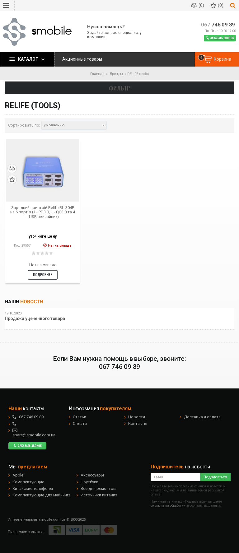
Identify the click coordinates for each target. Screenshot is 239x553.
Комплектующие (28, 482)
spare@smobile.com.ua (33, 432)
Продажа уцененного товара (35, 318)
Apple (17, 475)
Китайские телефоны (32, 488)
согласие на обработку (168, 506)
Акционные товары (82, 59)
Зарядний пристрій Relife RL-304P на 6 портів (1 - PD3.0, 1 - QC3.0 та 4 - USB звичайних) (42, 212)
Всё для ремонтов (98, 488)
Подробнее (42, 274)
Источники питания (99, 495)
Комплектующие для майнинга (41, 495)
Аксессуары (92, 475)
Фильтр (119, 87)
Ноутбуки (89, 482)
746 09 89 (218, 24)
